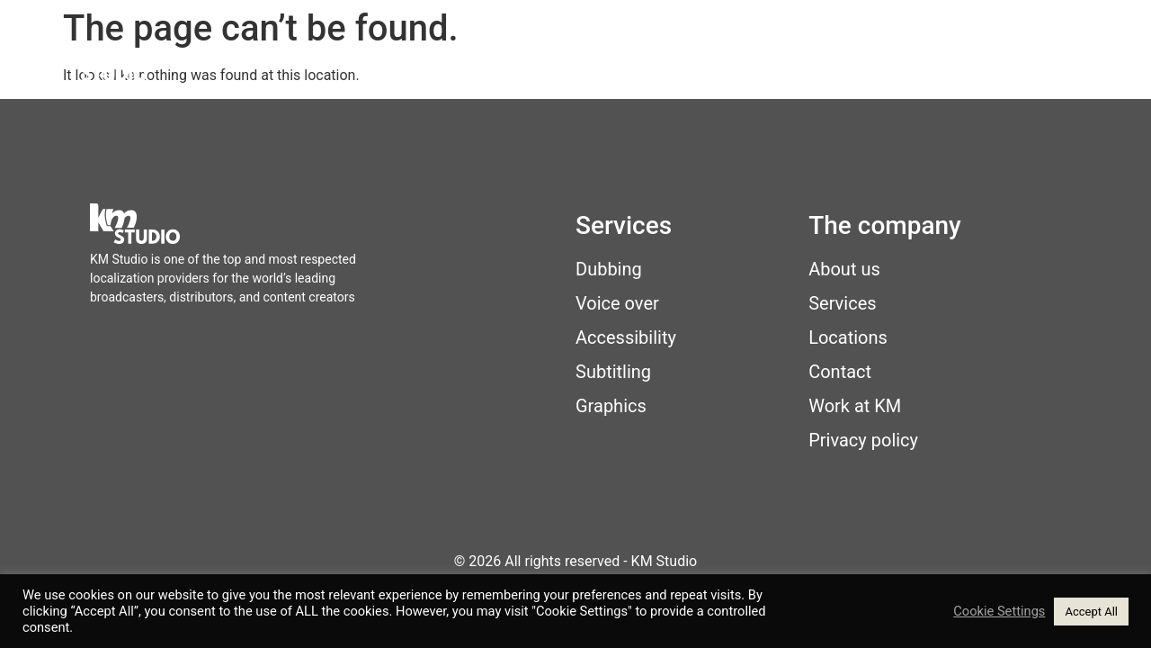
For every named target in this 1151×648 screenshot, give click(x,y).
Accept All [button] (1091, 611)
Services (616, 64)
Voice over (617, 303)
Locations (724, 64)
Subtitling (613, 371)
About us (844, 269)
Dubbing (609, 269)
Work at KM (929, 64)
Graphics (611, 406)
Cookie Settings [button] (999, 611)
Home (529, 64)
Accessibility (626, 337)
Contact (1043, 64)
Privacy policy (863, 440)
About (823, 64)
